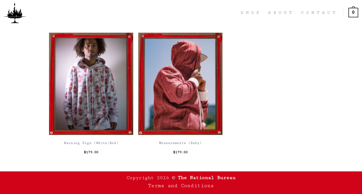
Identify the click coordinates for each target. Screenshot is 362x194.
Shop (251, 12)
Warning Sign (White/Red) (91, 143)
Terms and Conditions (181, 186)
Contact (319, 12)
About (281, 12)
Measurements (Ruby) (180, 143)
